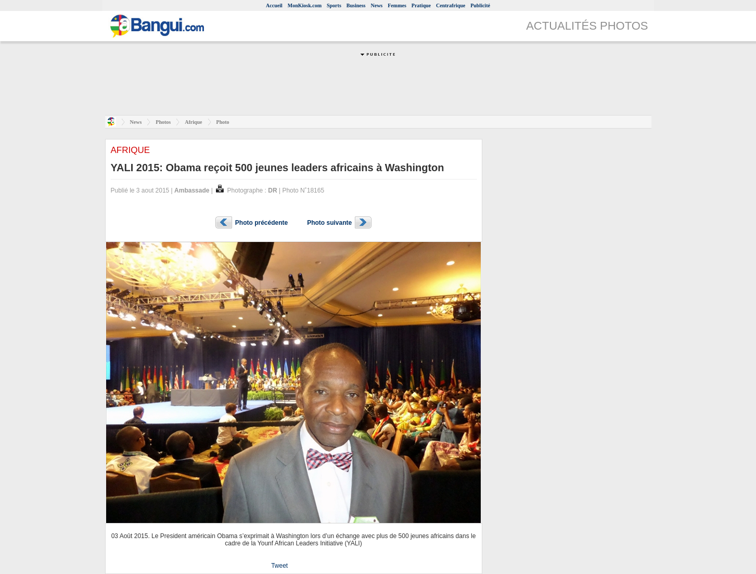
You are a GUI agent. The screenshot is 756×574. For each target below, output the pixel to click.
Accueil (274, 5)
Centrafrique (450, 5)
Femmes (397, 5)
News (376, 5)
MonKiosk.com (305, 5)
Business (356, 5)
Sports (334, 5)
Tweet (279, 565)
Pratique (421, 5)
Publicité (480, 5)
